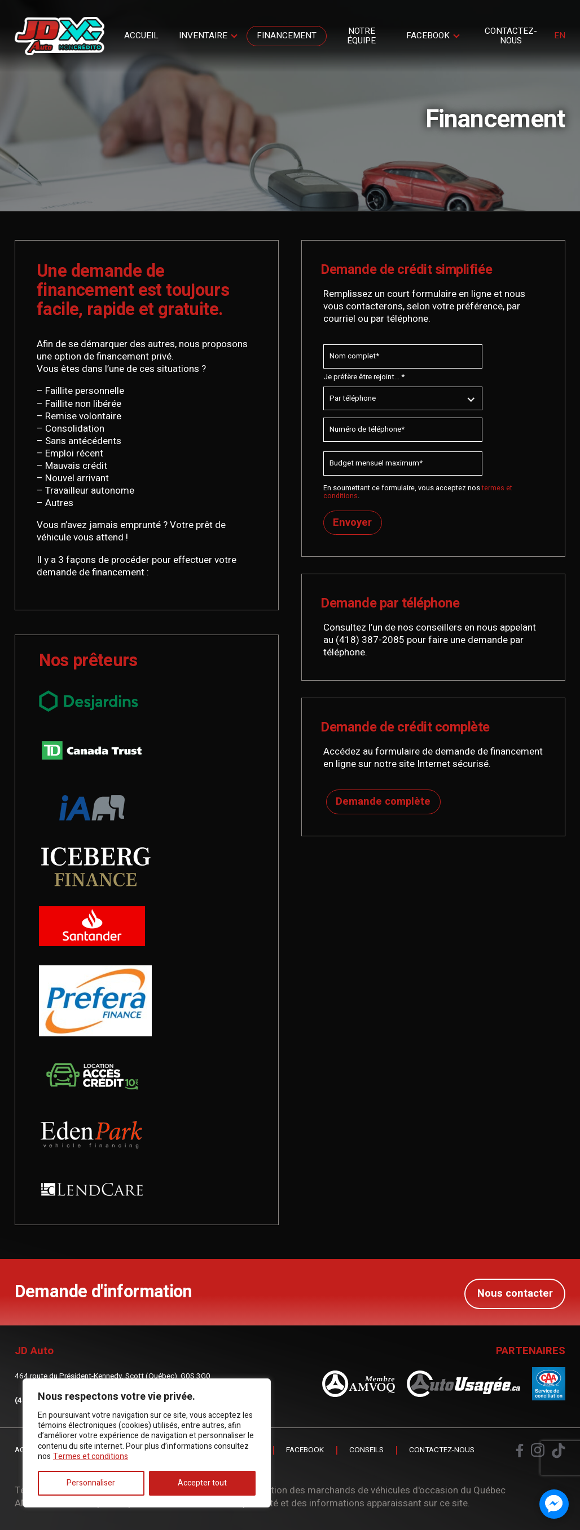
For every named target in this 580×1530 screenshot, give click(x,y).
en (559, 36)
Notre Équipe (361, 36)
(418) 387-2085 (370, 640)
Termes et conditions (90, 1456)
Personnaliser (91, 1483)
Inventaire (203, 35)
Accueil (141, 35)
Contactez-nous (511, 36)
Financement (287, 35)
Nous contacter (515, 1292)
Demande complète (381, 805)
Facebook (428, 35)
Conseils (366, 1449)
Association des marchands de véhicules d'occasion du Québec (371, 1489)
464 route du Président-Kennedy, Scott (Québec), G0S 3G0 (112, 1375)
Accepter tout (202, 1483)
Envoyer (352, 523)
